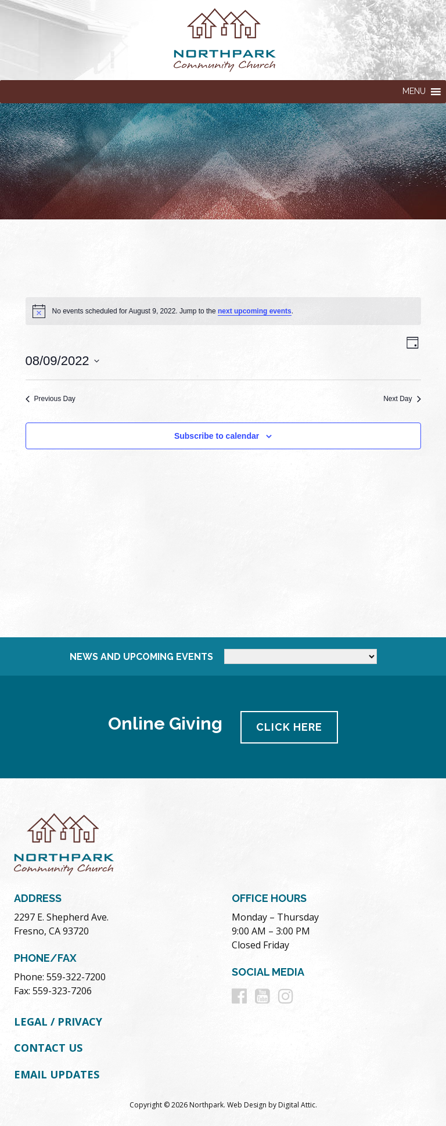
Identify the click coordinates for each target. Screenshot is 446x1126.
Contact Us (48, 1047)
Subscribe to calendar (216, 436)
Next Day (401, 399)
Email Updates (56, 1074)
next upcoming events (255, 311)
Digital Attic (296, 1104)
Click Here (290, 726)
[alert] (223, 311)
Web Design (247, 1104)
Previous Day (50, 399)
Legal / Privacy (58, 1020)
